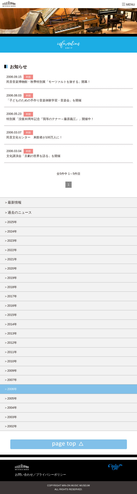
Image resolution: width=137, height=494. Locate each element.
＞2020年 (10, 268)
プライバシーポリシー (51, 474)
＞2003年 (10, 417)
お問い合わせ (24, 474)
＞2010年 (10, 361)
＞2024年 (10, 231)
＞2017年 (10, 296)
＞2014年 (10, 324)
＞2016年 (10, 305)
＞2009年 (10, 370)
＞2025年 (10, 222)
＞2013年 (10, 333)
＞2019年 (10, 278)
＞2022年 (10, 250)
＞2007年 (10, 380)
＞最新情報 (12, 202)
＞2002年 (10, 426)
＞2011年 (10, 352)
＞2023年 (10, 240)
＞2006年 (10, 389)
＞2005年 (10, 398)
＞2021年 (10, 259)
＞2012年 (10, 342)
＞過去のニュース (18, 212)
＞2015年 (10, 315)
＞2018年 (10, 287)
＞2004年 (10, 407)
